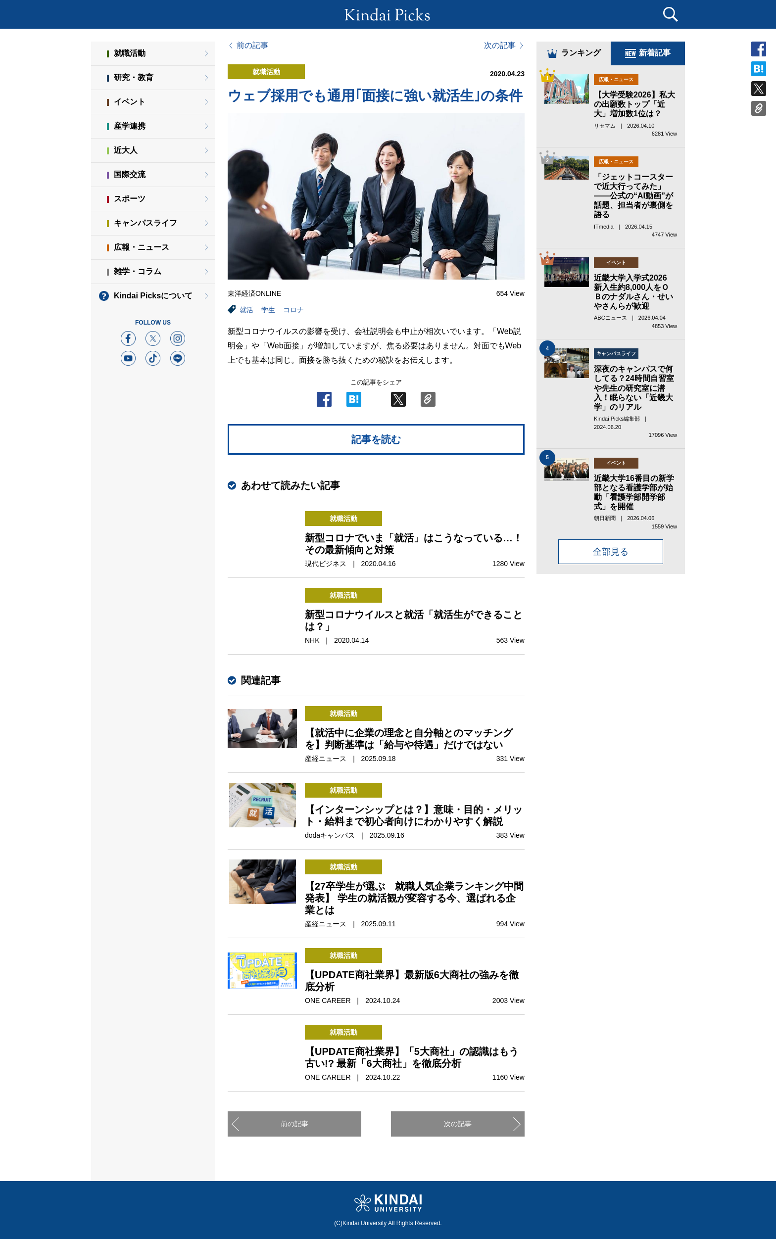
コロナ (293, 310)
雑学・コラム (137, 271)
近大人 (126, 150)
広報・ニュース (141, 247)
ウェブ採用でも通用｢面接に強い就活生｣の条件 (375, 95)
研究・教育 (133, 77)
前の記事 (252, 45)
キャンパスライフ (145, 223)
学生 (268, 310)
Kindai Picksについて (153, 295)
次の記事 (500, 45)
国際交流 (130, 174)
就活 (246, 310)
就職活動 (130, 53)
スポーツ (130, 198)
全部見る (611, 552)
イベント (130, 101)
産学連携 (130, 126)
